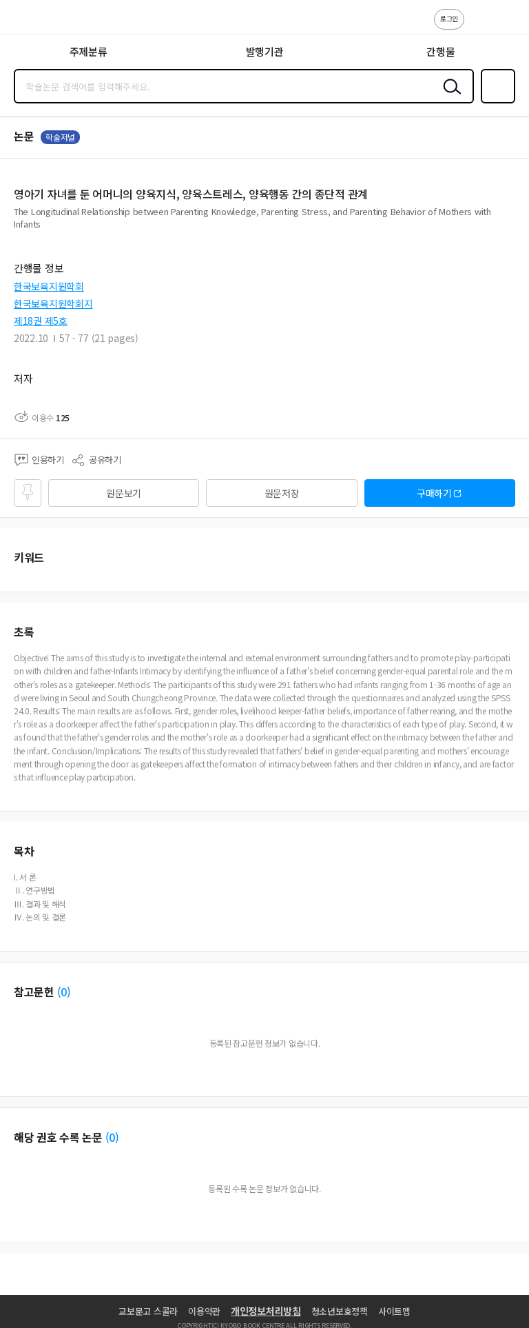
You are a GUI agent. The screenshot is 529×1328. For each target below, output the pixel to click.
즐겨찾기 (495, 102)
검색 (449, 97)
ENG (507, 26)
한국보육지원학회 (49, 286)
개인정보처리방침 (266, 1311)
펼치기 (512, 229)
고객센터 (479, 26)
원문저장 (282, 493)
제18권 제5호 (41, 321)
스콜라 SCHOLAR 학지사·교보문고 (42, 21)
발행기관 (265, 51)
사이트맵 (394, 1311)
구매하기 (434, 493)
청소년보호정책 (339, 1311)
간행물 (440, 51)
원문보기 (123, 493)
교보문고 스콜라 (148, 1311)
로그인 (449, 18)
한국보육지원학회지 (53, 303)
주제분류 (88, 51)
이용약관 (204, 1311)
